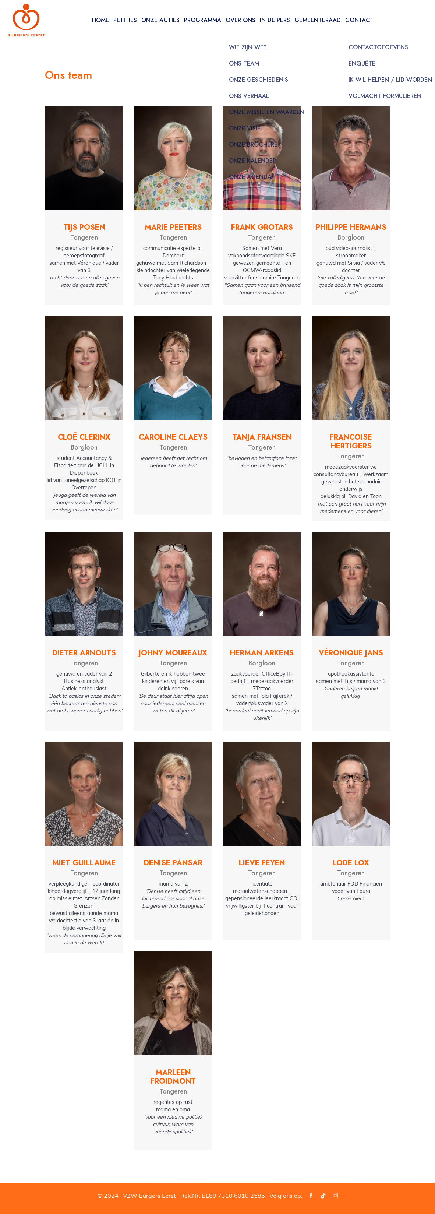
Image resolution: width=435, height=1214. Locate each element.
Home (100, 20)
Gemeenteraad (317, 20)
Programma (202, 20)
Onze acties (160, 20)
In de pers (275, 20)
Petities (125, 20)
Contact (359, 20)
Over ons (240, 20)
